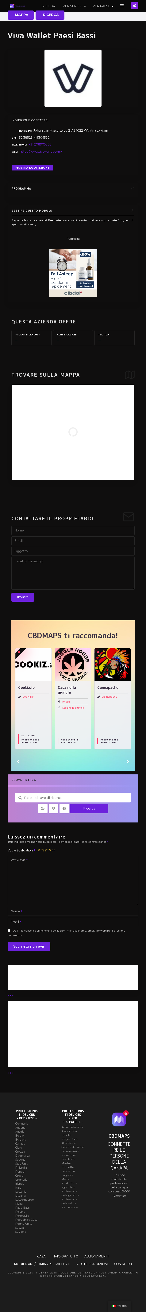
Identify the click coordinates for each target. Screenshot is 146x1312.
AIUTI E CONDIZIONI (92, 1277)
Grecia (19, 1188)
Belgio (19, 1148)
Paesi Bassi (22, 1220)
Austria (19, 1144)
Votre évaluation (22, 863)
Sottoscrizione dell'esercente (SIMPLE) (41, 1068)
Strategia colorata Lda (85, 1288)
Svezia (19, 1240)
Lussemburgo (24, 1212)
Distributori (68, 1172)
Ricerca (89, 821)
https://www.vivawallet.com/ (41, 164)
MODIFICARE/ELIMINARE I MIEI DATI (42, 1277)
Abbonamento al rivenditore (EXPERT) (41, 1058)
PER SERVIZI (101, 12)
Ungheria (21, 1192)
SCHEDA (76, 12)
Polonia (20, 1224)
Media (65, 1192)
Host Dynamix (109, 1285)
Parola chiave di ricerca (20, 810)
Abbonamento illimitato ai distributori (40, 1028)
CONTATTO (123, 1277)
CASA (41, 1269)
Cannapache (109, 709)
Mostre (66, 1176)
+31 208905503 (40, 157)
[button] (18, 774)
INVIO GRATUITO (65, 1269)
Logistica (67, 1188)
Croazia (20, 1164)
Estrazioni (28, 748)
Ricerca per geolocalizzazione (64, 821)
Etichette (67, 1180)
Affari (15, 991)
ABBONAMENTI (96, 1269)
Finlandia (21, 1180)
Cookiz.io (28, 709)
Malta (19, 1216)
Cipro (18, 1160)
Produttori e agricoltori (30, 754)
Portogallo (22, 1228)
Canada (20, 1156)
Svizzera (20, 1244)
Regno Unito (23, 1236)
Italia (18, 1200)
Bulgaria (20, 1152)
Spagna (20, 1172)
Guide (15, 996)
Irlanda (19, 1196)
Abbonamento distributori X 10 (35, 1048)
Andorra (20, 1140)
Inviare (23, 610)
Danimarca (22, 1168)
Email (15, 935)
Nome (15, 924)
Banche (66, 1148)
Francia (20, 1184)
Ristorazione (69, 1220)
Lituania (20, 1208)
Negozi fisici (69, 1152)
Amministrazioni (72, 1140)
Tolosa (66, 714)
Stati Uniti (21, 1176)
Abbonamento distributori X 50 (35, 1038)
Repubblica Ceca (26, 1232)
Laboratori (68, 1184)
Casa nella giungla (73, 720)
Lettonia (20, 1204)
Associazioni (69, 1144)
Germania (21, 1136)
